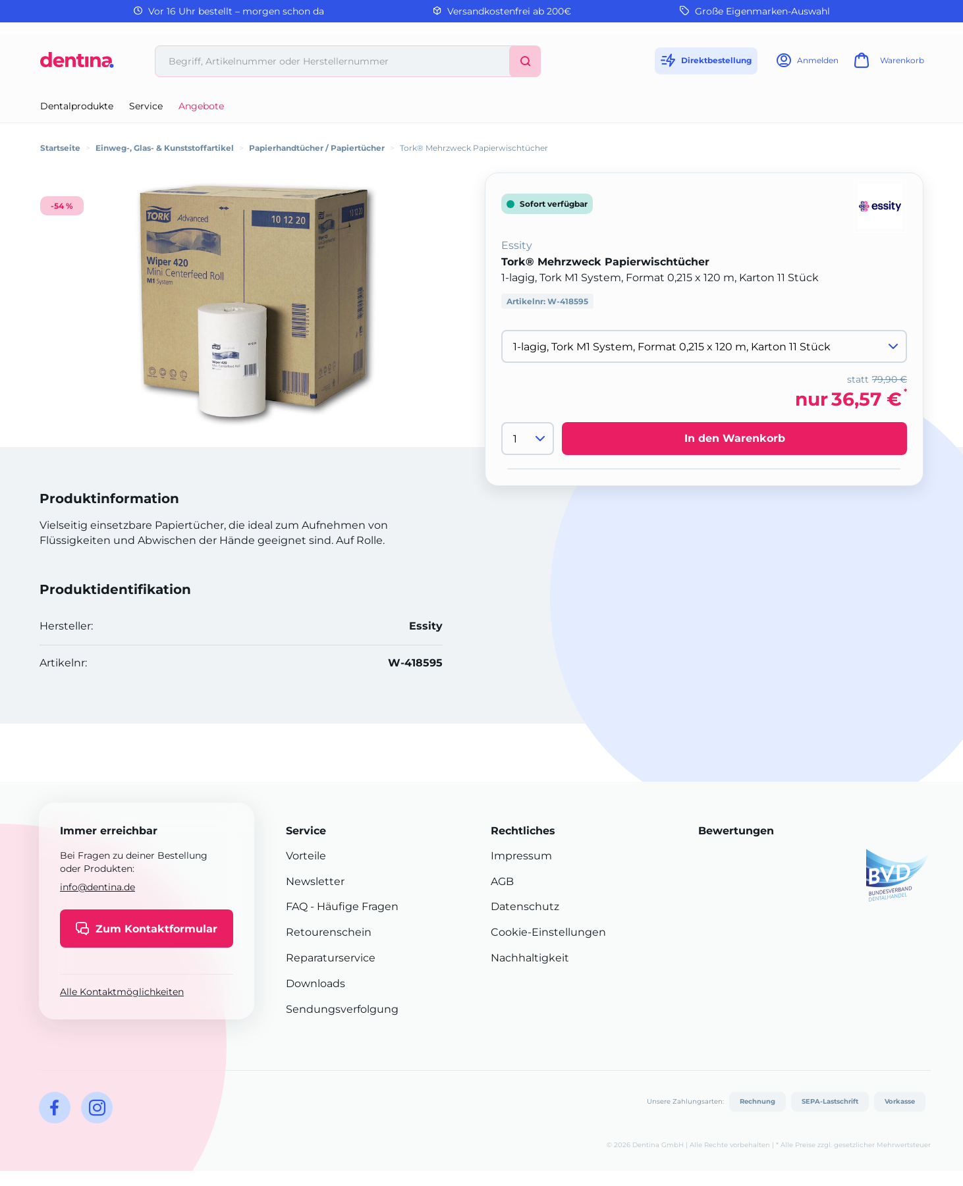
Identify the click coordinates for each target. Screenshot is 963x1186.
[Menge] (527, 438)
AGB (502, 881)
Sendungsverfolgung (342, 1009)
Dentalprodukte (76, 106)
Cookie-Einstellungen (548, 932)
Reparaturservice (330, 958)
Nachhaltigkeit (530, 958)
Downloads (315, 983)
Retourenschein (328, 932)
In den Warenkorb (734, 438)
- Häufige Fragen (353, 906)
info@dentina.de (97, 887)
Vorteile (306, 855)
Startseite (60, 148)
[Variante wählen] (704, 346)
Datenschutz (525, 906)
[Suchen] (525, 61)
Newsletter (315, 881)
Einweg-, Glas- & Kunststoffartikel (165, 148)
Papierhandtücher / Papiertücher (317, 148)
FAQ (297, 906)
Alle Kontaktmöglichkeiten (122, 992)
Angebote (201, 106)
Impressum (521, 855)
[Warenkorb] (887, 64)
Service (146, 106)
